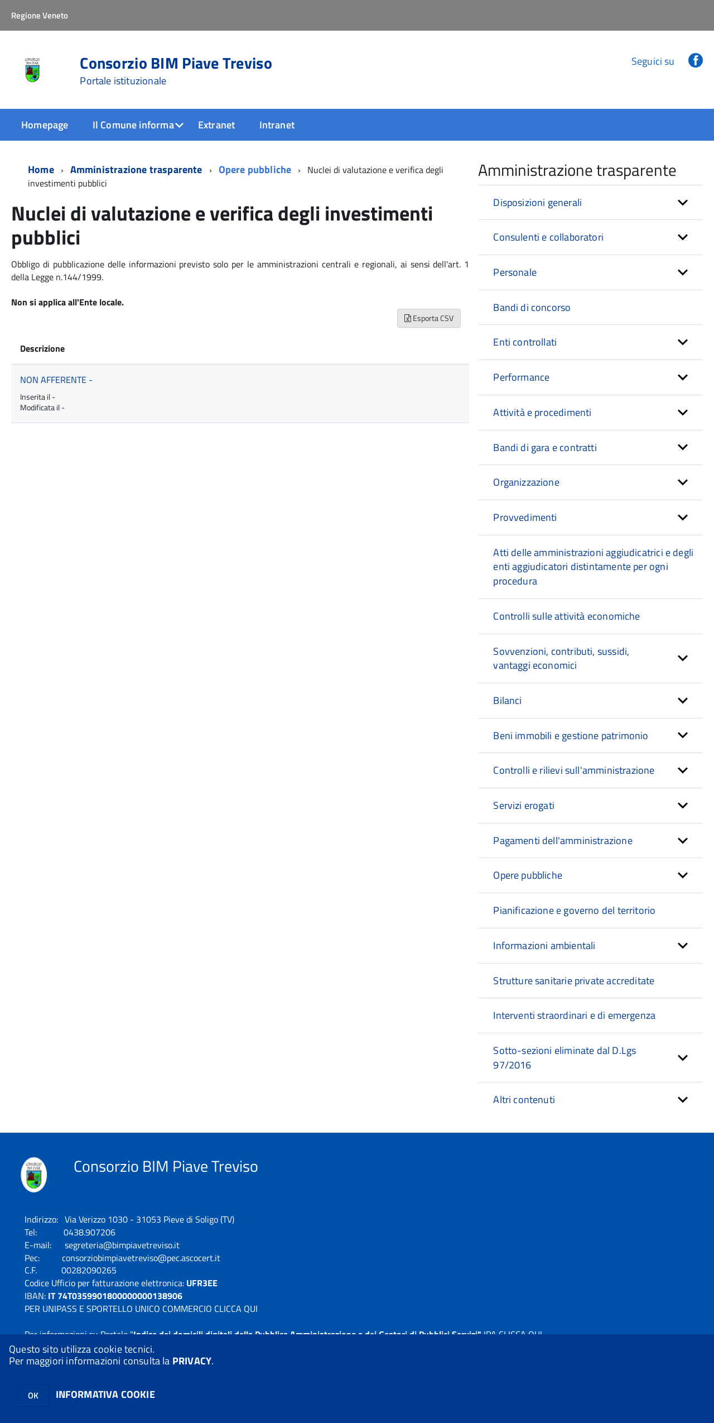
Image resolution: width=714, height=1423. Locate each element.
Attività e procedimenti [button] (542, 412)
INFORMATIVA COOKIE (105, 1394)
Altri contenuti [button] (524, 1099)
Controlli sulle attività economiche (566, 616)
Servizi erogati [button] (523, 805)
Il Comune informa (133, 124)
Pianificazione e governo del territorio (574, 910)
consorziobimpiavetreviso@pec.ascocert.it (141, 1257)
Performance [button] (521, 377)
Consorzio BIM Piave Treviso (176, 71)
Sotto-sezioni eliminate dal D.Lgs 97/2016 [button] (564, 1057)
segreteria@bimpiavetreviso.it (122, 1245)
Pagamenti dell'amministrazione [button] (562, 840)
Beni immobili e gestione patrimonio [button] (570, 735)
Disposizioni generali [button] (537, 202)
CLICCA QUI (236, 1308)
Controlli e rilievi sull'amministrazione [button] (573, 770)
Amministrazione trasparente (136, 169)
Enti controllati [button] (525, 341)
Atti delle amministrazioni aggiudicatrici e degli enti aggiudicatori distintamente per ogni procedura (593, 566)
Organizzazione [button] (526, 482)
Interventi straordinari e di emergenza (574, 1015)
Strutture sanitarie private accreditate (573, 980)
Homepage (44, 124)
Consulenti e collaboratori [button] (548, 237)
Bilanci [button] (507, 700)
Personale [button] (515, 272)
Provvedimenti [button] (525, 517)
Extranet (216, 124)
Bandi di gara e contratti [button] (545, 447)
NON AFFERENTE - (56, 379)
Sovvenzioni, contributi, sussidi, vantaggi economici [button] (561, 658)
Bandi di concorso (532, 307)
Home (41, 169)
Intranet (277, 124)
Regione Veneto (39, 15)
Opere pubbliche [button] (527, 875)
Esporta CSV (429, 318)
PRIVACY (191, 1360)
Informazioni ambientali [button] (544, 945)
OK (33, 1395)
